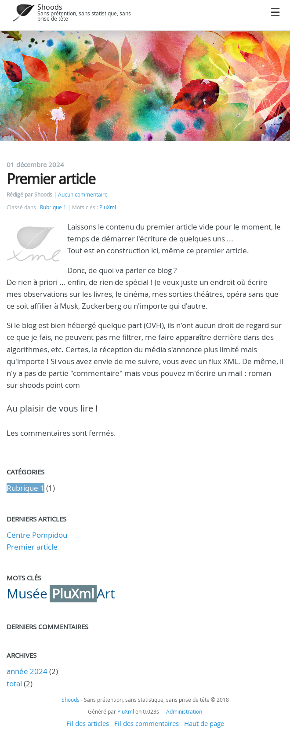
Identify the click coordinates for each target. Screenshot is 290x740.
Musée (27, 593)
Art (106, 593)
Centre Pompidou (37, 535)
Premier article (32, 547)
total (15, 683)
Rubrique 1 (53, 207)
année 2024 (27, 671)
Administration (184, 711)
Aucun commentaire (83, 194)
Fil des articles (87, 723)
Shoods (49, 7)
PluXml (107, 207)
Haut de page (204, 723)
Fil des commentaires (146, 723)
